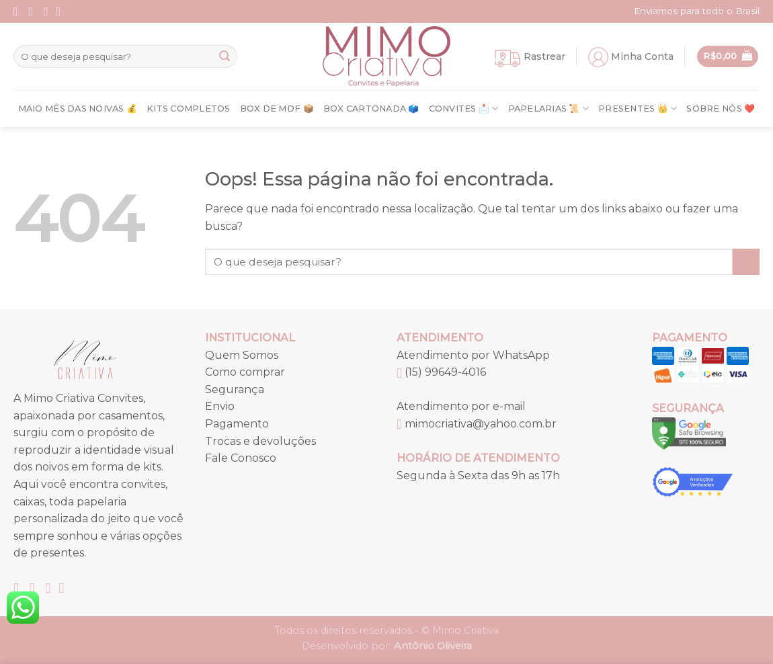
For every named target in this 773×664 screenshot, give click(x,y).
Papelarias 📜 (548, 108)
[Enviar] (224, 56)
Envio (220, 406)
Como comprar (245, 372)
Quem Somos (241, 355)
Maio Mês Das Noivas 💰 (77, 108)
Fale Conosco (240, 458)
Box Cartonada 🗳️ (371, 108)
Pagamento (237, 423)
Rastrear (544, 56)
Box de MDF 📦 (277, 108)
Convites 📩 (464, 108)
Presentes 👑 (637, 108)
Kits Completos (189, 108)
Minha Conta (642, 56)
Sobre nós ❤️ (720, 108)
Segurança (234, 389)
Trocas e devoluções (260, 441)
